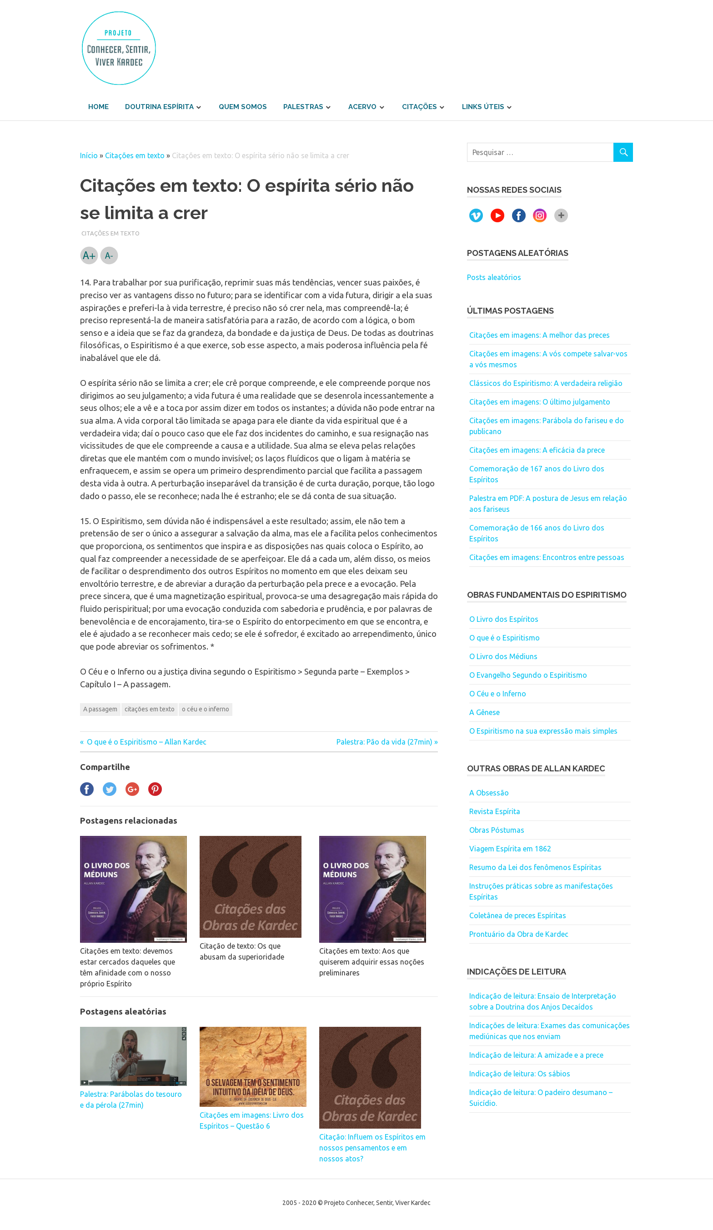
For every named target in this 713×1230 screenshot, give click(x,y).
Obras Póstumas (496, 830)
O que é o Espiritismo (504, 638)
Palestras (303, 107)
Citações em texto (135, 155)
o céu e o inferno (205, 709)
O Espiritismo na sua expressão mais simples (543, 731)
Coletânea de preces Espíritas (517, 915)
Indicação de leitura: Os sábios (519, 1074)
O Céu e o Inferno (497, 694)
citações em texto (150, 709)
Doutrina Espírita (159, 107)
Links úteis (483, 107)
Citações (419, 107)
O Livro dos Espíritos (503, 619)
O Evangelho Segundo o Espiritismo (528, 675)
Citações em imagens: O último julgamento (539, 402)
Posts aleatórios (494, 277)
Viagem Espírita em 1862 (510, 849)
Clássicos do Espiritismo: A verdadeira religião (546, 383)
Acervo (362, 107)
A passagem (100, 709)
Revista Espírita (494, 811)
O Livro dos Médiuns (503, 656)
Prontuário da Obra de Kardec (518, 934)
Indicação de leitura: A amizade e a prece (536, 1055)
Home (98, 107)
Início (89, 155)
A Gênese (484, 712)
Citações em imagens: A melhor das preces (539, 335)
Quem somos (243, 107)
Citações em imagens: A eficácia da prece (537, 450)
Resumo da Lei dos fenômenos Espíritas (535, 867)
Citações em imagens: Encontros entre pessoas (546, 557)
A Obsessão (489, 793)
